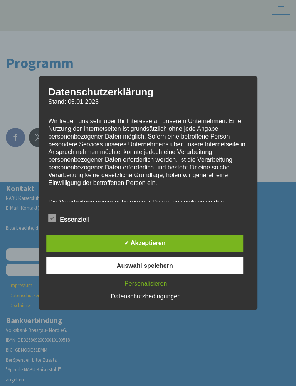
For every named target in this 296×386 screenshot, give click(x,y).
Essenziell (68, 218)
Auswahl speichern (145, 265)
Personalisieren (145, 283)
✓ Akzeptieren (145, 243)
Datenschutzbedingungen (146, 296)
